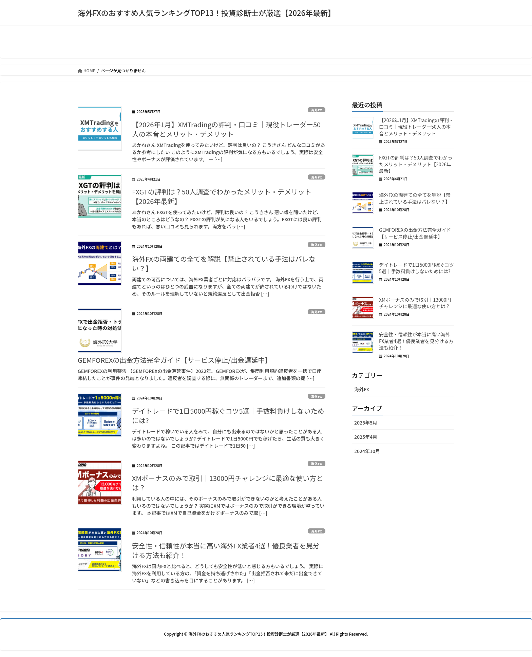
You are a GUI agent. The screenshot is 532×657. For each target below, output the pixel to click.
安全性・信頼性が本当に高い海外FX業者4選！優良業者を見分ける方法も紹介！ (226, 550)
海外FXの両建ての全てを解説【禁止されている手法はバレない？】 (224, 263)
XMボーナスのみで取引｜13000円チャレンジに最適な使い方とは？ (227, 482)
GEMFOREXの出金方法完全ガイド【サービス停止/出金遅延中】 (174, 360)
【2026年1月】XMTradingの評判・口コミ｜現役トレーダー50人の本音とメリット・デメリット (226, 129)
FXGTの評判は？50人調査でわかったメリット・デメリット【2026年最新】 (221, 196)
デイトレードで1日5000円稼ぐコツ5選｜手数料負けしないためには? (228, 415)
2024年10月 (367, 451)
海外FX (313, 110)
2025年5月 (365, 422)
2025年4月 (365, 436)
